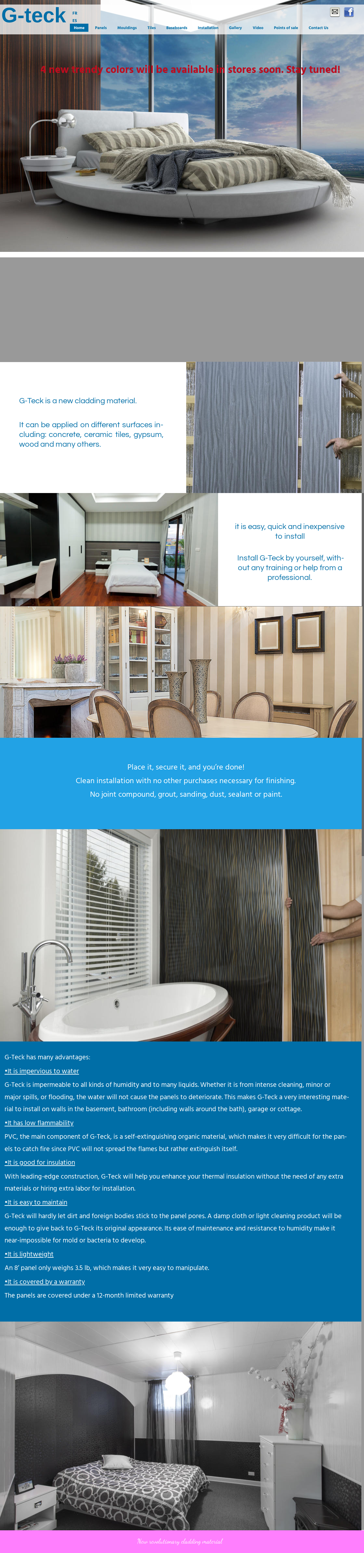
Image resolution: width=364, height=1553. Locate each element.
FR (74, 13)
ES (74, 21)
